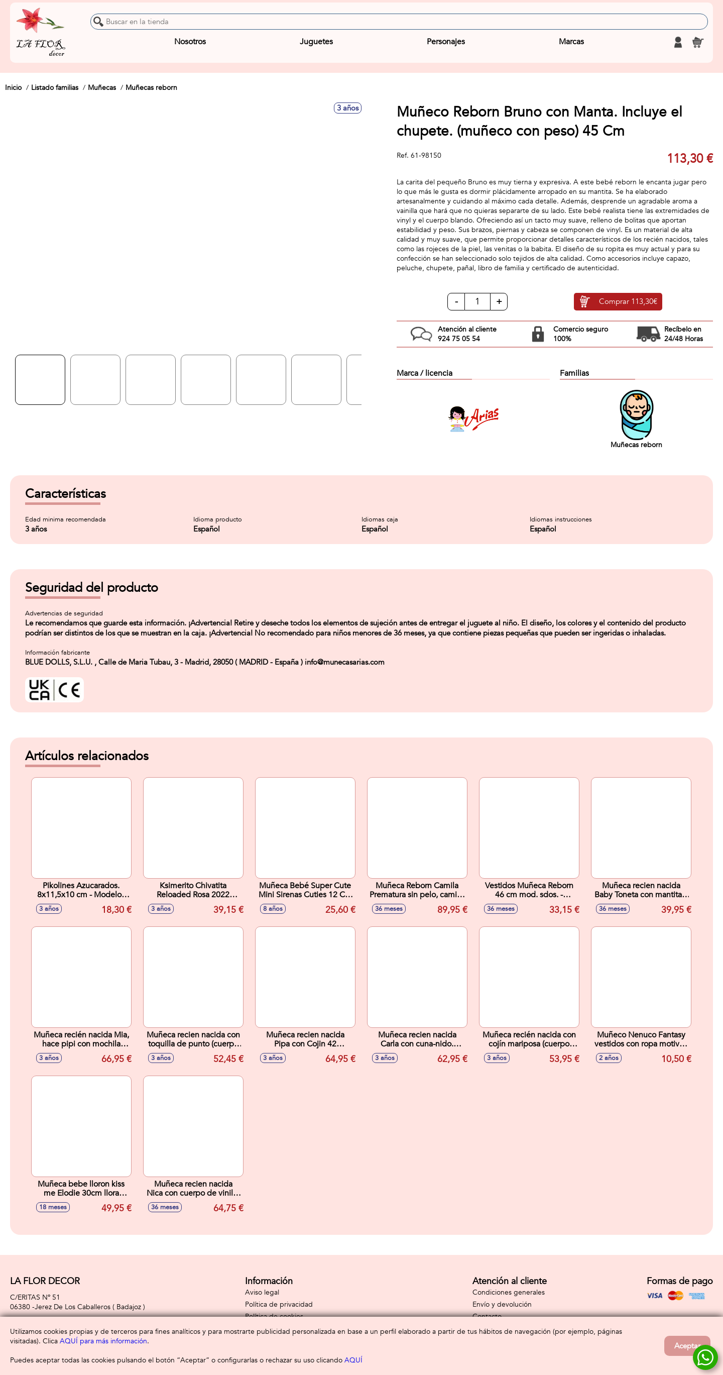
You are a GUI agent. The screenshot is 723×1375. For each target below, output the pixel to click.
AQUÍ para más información (103, 1341)
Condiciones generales (508, 1292)
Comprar (628, 302)
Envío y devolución (502, 1304)
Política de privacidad (279, 1304)
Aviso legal (262, 1292)
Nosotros (190, 42)
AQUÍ (353, 1360)
